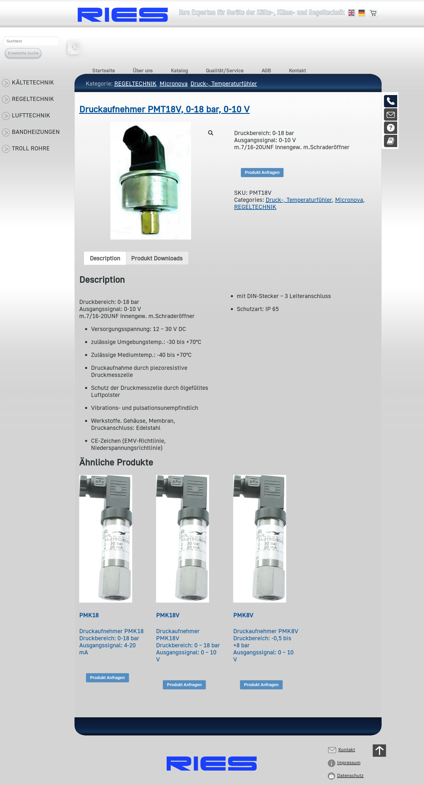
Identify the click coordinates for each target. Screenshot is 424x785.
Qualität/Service (225, 70)
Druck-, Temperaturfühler (299, 199)
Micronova (349, 199)
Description (105, 258)
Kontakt (297, 70)
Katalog (179, 70)
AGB (266, 70)
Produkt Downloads (157, 258)
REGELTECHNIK (255, 206)
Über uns (143, 70)
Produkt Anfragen (262, 172)
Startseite (103, 70)
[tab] (105, 258)
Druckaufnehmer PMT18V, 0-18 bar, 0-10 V (164, 109)
